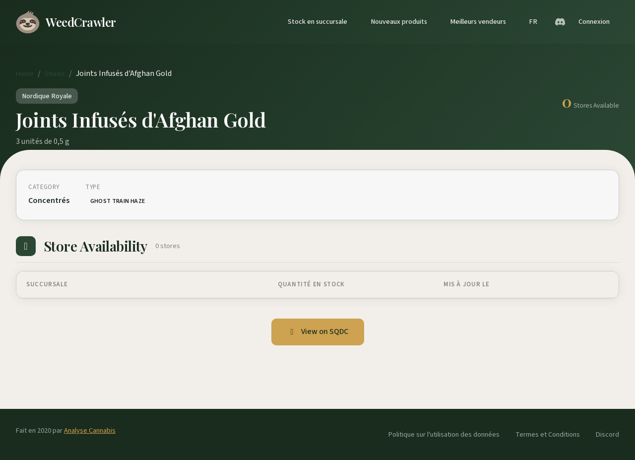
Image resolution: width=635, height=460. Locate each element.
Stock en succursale (317, 21)
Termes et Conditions (547, 434)
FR (533, 21)
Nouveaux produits (399, 21)
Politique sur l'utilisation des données (444, 434)
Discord (607, 434)
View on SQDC (317, 331)
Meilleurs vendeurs (478, 21)
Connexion (594, 21)
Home (25, 73)
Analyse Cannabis (90, 430)
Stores (55, 73)
